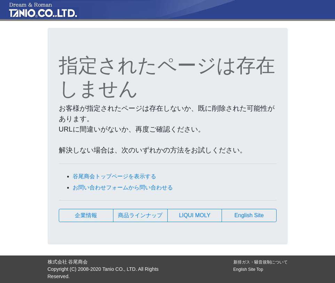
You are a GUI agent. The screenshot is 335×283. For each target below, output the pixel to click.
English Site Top (248, 269)
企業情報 (86, 215)
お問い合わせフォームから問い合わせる (123, 187)
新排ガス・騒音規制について (260, 262)
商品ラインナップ (140, 215)
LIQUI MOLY (194, 215)
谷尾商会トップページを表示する (114, 176)
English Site (249, 215)
